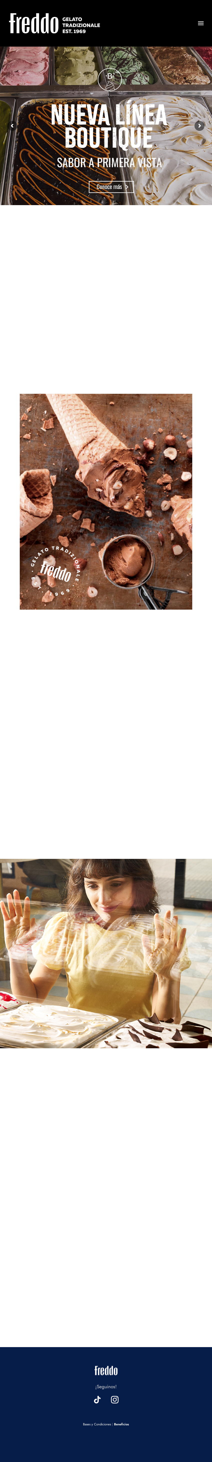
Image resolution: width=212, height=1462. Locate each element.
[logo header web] (55, 12)
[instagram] (114, 1399)
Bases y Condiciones (97, 1424)
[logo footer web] (106, 1364)
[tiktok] (97, 1399)
